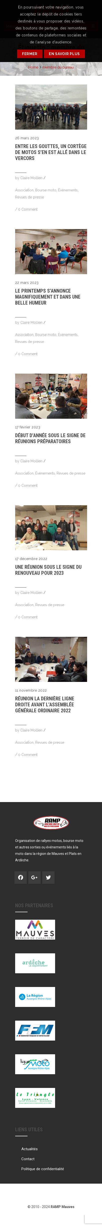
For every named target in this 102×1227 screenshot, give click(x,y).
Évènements (68, 190)
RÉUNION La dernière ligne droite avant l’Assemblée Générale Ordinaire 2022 (44, 705)
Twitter (48, 877)
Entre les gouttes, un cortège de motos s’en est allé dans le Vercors (51, 152)
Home (33, 67)
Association (24, 190)
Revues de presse (29, 197)
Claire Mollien (31, 178)
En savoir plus (64, 54)
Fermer (29, 54)
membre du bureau (58, 67)
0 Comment (27, 209)
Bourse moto (45, 190)
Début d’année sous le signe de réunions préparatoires (50, 438)
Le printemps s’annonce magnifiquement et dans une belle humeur (47, 297)
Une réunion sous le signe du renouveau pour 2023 (48, 570)
